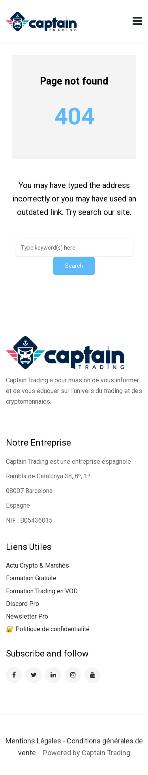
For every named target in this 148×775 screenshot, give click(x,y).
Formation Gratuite (31, 578)
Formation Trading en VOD (42, 591)
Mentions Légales (33, 741)
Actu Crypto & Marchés (37, 565)
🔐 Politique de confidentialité (48, 629)
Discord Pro (22, 604)
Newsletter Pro (27, 616)
